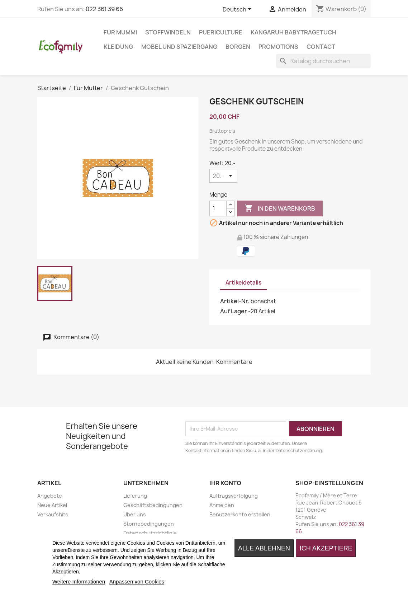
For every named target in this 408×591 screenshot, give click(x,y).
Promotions (278, 47)
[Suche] (323, 61)
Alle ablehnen (264, 548)
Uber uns (134, 514)
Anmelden (221, 505)
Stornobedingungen (148, 523)
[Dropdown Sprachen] (238, 9)
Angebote (49, 495)
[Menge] (218, 208)
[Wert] (223, 176)
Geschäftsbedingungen (152, 505)
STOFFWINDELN (168, 32)
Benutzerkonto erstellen (239, 514)
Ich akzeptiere (326, 548)
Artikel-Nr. (235, 301)
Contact (321, 47)
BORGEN (238, 47)
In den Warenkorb (280, 208)
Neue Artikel (52, 505)
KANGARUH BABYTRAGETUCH (293, 32)
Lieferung (135, 495)
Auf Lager (233, 311)
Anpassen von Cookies (136, 581)
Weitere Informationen (78, 581)
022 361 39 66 (104, 9)
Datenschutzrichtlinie (150, 533)
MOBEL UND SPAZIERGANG (179, 47)
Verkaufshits (52, 514)
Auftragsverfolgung (233, 495)
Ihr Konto (225, 483)
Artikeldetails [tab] (243, 282)
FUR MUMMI (120, 32)
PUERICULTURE (220, 32)
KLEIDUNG (118, 47)
